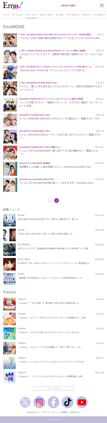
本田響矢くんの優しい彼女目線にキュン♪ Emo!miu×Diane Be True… (56, 166)
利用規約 (64, 412)
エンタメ (59, 14)
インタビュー (100, 14)
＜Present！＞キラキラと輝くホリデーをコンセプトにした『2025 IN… (49, 332)
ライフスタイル (72, 14)
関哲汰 (88, 34)
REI (50, 34)
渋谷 (80, 66)
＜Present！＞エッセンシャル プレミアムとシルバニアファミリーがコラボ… (52, 361)
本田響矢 (47, 163)
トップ (6, 14)
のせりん (49, 66)
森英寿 (82, 50)
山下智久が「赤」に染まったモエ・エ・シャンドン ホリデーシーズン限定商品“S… (54, 263)
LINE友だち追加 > (68, 5)
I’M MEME (41, 83)
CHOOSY (30, 50)
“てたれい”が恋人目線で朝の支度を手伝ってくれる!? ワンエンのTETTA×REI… (60, 38)
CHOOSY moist (41, 50)
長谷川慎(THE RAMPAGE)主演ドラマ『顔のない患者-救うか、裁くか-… (49, 219)
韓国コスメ (56, 147)
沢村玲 (82, 34)
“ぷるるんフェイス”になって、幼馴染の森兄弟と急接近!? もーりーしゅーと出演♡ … (60, 55)
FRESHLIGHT (36, 99)
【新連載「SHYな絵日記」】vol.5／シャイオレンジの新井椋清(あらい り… (50, 277)
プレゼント (87, 14)
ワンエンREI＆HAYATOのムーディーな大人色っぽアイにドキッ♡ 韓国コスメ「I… (60, 136)
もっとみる (53, 388)
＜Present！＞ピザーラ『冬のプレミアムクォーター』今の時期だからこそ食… (52, 317)
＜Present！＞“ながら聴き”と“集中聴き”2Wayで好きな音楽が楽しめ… (49, 302)
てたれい (63, 34)
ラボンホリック (71, 66)
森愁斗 (76, 50)
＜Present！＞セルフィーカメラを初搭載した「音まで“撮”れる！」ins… (50, 347)
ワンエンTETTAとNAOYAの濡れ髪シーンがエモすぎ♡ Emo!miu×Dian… (57, 182)
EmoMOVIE (31, 34)
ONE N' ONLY (42, 34)
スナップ (40, 66)
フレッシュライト (49, 99)
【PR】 (23, 34)
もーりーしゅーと (66, 50)
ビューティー (31, 14)
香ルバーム (87, 66)
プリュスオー (73, 34)
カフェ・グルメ (46, 14)
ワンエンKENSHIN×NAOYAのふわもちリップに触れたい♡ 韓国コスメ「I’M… (60, 118)
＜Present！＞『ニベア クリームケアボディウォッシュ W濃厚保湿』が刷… (51, 376)
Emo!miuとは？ (33, 412)
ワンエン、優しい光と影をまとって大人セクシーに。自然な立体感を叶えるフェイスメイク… (60, 87)
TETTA (56, 34)
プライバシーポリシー (50, 412)
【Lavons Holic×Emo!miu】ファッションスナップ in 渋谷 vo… (53, 70)
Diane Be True (26, 163)
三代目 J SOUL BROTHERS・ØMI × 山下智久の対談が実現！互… (46, 233)
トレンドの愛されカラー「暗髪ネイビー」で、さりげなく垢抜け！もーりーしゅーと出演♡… (60, 104)
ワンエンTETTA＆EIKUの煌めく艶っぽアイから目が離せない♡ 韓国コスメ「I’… (58, 152)
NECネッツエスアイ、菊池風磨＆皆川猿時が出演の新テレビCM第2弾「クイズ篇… (54, 248)
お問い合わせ (75, 412)
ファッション (17, 14)
